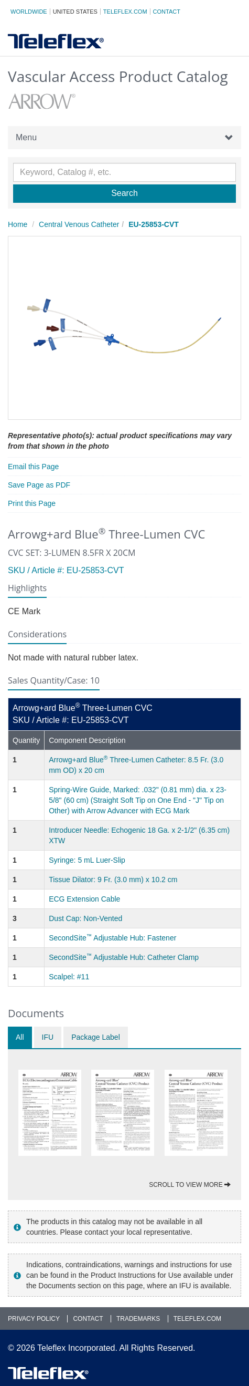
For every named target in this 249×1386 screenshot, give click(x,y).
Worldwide (28, 11)
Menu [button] (124, 137)
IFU (48, 1037)
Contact (166, 11)
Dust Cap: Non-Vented (85, 918)
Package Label (95, 1037)
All (20, 1037)
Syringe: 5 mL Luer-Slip (87, 860)
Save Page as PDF (39, 485)
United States (75, 11)
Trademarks (138, 1318)
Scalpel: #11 (69, 977)
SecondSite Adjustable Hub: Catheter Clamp (124, 957)
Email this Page (33, 466)
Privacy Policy (34, 1318)
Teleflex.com (125, 11)
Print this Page (32, 503)
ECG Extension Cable (84, 899)
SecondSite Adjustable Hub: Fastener (112, 938)
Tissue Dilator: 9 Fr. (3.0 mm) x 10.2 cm (113, 879)
